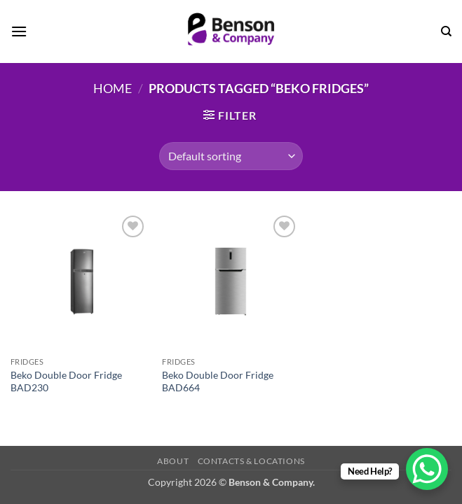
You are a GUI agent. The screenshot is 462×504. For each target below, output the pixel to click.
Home (112, 88)
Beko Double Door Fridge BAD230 (66, 381)
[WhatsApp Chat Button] (427, 469)
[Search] (446, 31)
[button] (19, 31)
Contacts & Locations (251, 461)
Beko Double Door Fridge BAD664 (217, 381)
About (173, 461)
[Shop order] (231, 156)
